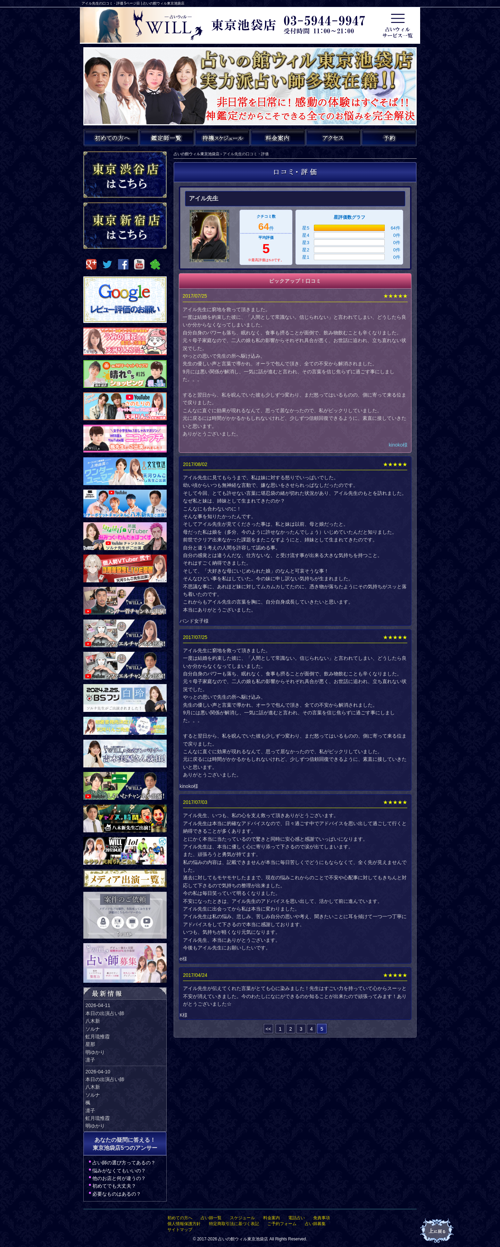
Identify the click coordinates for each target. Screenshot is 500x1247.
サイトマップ (179, 1229)
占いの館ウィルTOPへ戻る (437, 1231)
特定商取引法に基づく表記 (234, 1223)
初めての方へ (179, 1217)
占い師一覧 (211, 1217)
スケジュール (242, 1217)
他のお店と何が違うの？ (119, 1178)
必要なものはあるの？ (116, 1194)
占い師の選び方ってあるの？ (124, 1162)
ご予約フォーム (282, 1223)
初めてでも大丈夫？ (114, 1186)
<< (268, 1029)
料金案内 (271, 1217)
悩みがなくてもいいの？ (119, 1170)
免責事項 (321, 1217)
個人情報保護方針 (184, 1223)
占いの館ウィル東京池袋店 (243, 1239)
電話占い (296, 1217)
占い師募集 (315, 1223)
